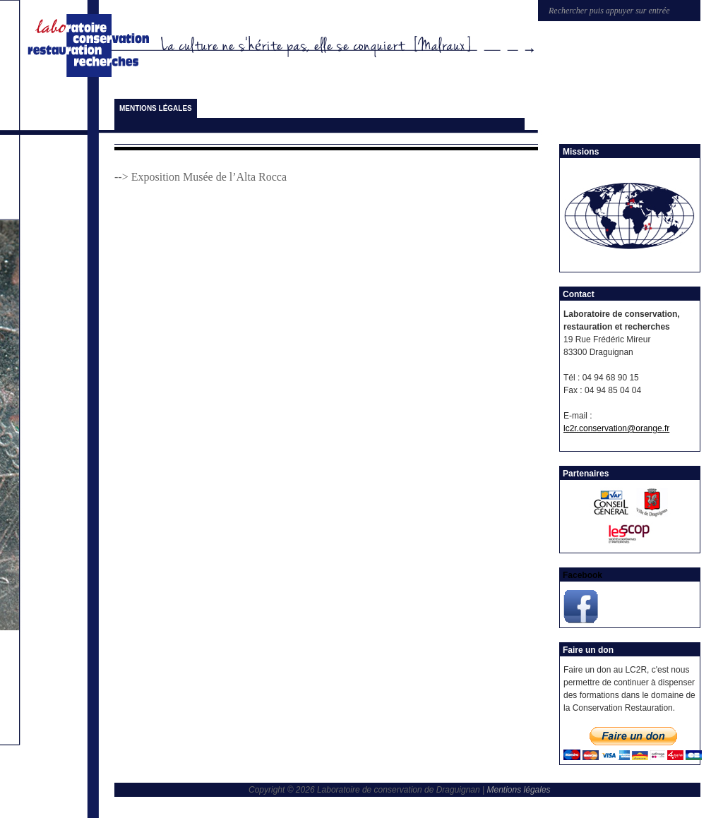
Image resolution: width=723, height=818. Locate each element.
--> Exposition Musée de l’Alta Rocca (200, 177)
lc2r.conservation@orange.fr (616, 428)
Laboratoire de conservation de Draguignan (91, 46)
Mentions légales (155, 108)
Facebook (582, 575)
